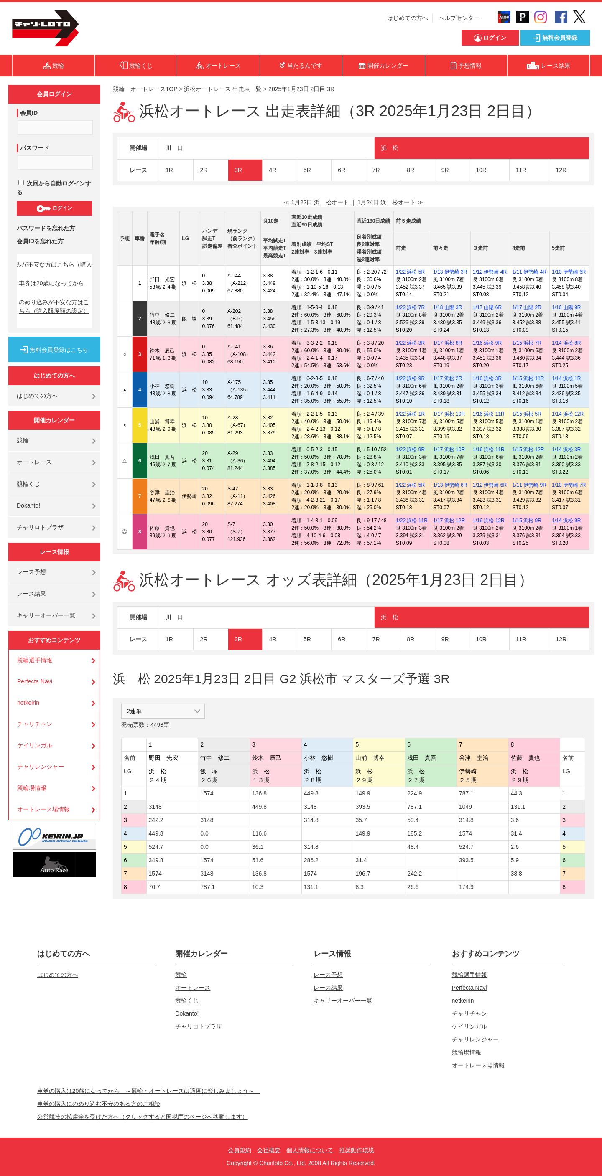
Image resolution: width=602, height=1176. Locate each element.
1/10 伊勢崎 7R (569, 485)
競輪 (22, 440)
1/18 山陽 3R (447, 307)
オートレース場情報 (43, 809)
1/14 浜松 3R (566, 449)
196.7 (362, 873)
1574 (206, 793)
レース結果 (31, 593)
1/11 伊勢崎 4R (529, 272)
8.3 (359, 887)
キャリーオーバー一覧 (46, 615)
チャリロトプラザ (40, 527)
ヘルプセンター (459, 18)
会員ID (29, 112)
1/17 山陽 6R (487, 307)
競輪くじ (28, 483)
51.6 (257, 860)
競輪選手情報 (34, 660)
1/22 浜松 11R (412, 520)
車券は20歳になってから (51, 283)
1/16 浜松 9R (487, 343)
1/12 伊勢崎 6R (490, 485)
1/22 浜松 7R (410, 307)
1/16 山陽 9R (566, 307)
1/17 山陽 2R (526, 307)
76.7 (154, 887)
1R (169, 170)
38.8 (516, 873)
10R (481, 170)
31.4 (516, 833)
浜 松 (389, 148)
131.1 (518, 806)
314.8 (311, 820)
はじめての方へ (407, 18)
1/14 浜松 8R (566, 343)
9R (445, 170)
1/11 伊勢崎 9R (529, 485)
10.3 (257, 887)
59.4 (412, 820)
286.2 (311, 860)
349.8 (156, 860)
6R (341, 170)
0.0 (204, 833)
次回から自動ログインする (54, 188)
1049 (465, 806)
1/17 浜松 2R (447, 378)
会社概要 (269, 1150)
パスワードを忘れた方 (46, 228)
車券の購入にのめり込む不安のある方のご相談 (98, 1103)
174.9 (466, 887)
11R (521, 170)
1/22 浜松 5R (410, 272)
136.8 (259, 793)
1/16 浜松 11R (489, 414)
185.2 (414, 833)
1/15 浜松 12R (528, 449)
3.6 (515, 820)
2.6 (515, 846)
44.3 (516, 793)
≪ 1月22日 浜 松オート (316, 202)
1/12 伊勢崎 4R (490, 272)
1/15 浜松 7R (526, 343)
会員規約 (239, 1150)
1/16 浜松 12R (489, 520)
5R (307, 170)
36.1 (257, 846)
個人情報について (309, 1150)
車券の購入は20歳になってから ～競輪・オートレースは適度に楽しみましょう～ (148, 1090)
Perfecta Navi (34, 681)
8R (410, 170)
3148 (155, 806)
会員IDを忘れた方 (40, 241)
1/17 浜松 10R (449, 414)
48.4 (412, 846)
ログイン (54, 208)
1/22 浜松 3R (410, 343)
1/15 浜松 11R (528, 378)
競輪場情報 (31, 788)
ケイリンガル (34, 745)
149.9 (362, 793)
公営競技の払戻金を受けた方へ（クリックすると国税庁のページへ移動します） (142, 1116)
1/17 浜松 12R (449, 520)
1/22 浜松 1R (410, 414)
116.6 (259, 833)
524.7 (156, 846)
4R (272, 170)
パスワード (34, 148)
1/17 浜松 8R (447, 343)
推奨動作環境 (356, 1150)
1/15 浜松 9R (526, 520)
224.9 (414, 793)
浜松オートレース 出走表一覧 (223, 89)
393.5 (362, 806)
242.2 (156, 820)
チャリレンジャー (40, 766)
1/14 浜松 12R (568, 414)
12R (561, 170)
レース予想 (31, 572)
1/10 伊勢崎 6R (569, 272)
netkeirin (28, 702)
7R (376, 170)
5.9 (515, 860)
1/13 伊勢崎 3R (450, 272)
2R (203, 170)
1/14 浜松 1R (566, 378)
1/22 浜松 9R (410, 378)
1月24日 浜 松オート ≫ (390, 202)
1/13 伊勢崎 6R (450, 485)
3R (238, 170)
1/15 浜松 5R (526, 414)
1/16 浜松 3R (487, 378)
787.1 (466, 793)
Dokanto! (28, 505)
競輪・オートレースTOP (145, 89)
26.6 (412, 887)
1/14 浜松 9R (566, 520)
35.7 (361, 820)
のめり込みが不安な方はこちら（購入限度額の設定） (54, 306)
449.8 (311, 793)
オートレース (34, 462)
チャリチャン (34, 724)
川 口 (174, 148)
